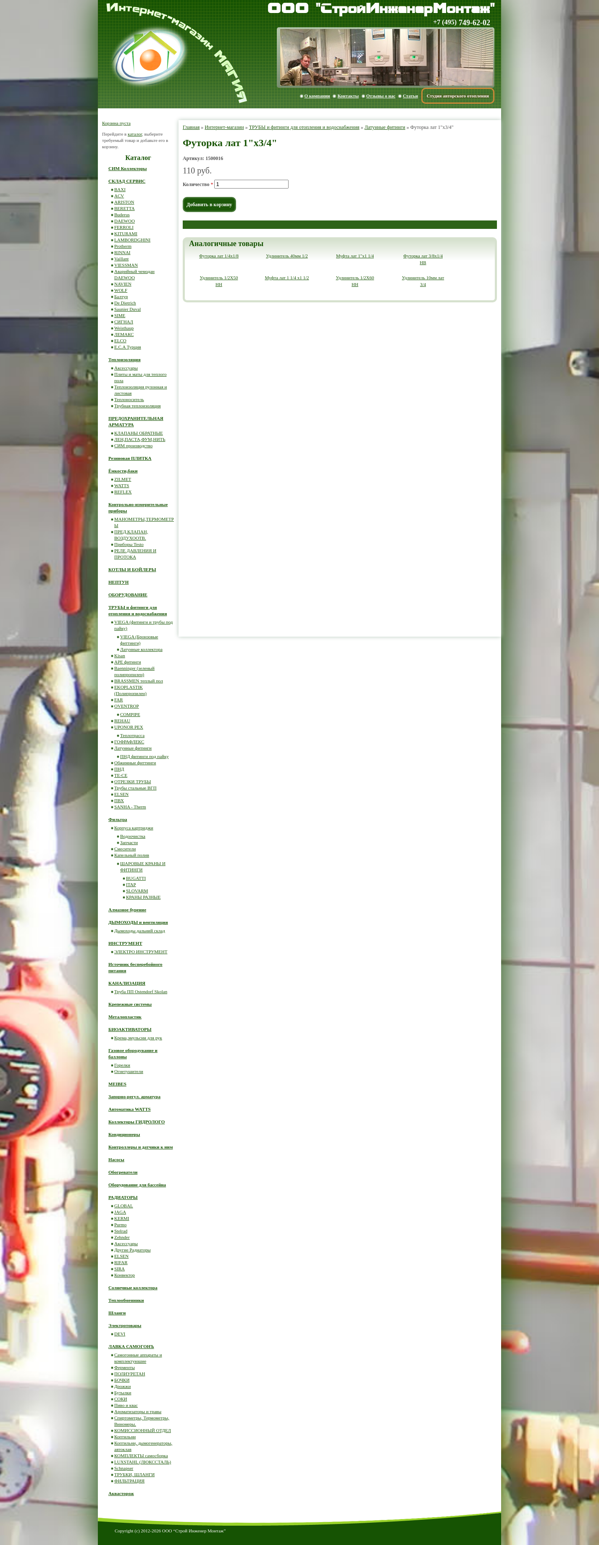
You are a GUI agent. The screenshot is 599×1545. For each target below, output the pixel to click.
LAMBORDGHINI (132, 239)
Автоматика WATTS (129, 1109)
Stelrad (120, 1230)
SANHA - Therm (130, 806)
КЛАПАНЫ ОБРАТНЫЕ (138, 432)
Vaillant (121, 258)
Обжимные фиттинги (135, 762)
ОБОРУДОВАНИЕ (127, 594)
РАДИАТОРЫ (123, 1197)
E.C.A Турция (127, 346)
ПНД (119, 768)
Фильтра (117, 819)
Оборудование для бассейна (137, 1184)
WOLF (120, 290)
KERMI (121, 1218)
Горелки (122, 1065)
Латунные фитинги (385, 127)
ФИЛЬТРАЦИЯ (129, 1480)
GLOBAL (123, 1205)
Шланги (117, 1312)
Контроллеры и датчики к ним (140, 1146)
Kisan (119, 655)
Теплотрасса (132, 735)
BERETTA (124, 208)
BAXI (120, 189)
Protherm (122, 246)
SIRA (119, 1268)
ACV (119, 195)
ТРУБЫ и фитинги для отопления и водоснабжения (304, 127)
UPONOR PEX (128, 726)
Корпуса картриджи (133, 827)
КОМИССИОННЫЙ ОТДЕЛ (142, 1430)
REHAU (122, 720)
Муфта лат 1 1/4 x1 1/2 (287, 277)
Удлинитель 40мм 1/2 (287, 255)
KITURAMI (125, 233)
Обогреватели (122, 1172)
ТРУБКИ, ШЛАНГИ (134, 1474)
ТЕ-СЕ (120, 775)
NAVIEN (122, 283)
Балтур (121, 296)
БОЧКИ (121, 1379)
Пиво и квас (126, 1405)
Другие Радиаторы (132, 1249)
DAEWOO (124, 220)
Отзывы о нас (380, 95)
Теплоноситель (129, 399)
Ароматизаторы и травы (137, 1411)
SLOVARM (137, 890)
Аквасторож (121, 1493)
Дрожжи (122, 1386)
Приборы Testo (129, 544)
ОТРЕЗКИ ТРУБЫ (132, 781)
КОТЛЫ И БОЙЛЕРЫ (132, 569)
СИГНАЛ (123, 321)
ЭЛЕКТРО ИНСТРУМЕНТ (141, 951)
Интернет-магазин (224, 127)
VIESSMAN (126, 265)
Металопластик (125, 1016)
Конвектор (124, 1274)
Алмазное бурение (127, 909)
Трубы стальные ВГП (135, 787)
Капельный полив (131, 855)
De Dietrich (125, 302)
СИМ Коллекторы (127, 168)
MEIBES (117, 1083)
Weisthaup (124, 328)
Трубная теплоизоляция (137, 405)
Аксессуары (126, 367)
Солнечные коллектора (133, 1287)
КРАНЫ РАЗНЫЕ (143, 897)
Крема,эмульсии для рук (138, 1037)
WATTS (121, 485)
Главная (191, 127)
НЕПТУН (118, 582)
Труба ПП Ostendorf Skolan (140, 991)
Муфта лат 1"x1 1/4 (355, 255)
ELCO (120, 340)
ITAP (131, 884)
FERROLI (124, 227)
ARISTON (124, 202)
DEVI (119, 1333)
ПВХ (119, 800)
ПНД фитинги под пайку (144, 756)
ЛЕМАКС (124, 334)
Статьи (410, 95)
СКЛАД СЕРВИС (126, 181)
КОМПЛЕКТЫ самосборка (141, 1455)
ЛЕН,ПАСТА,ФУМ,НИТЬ (140, 439)
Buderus (122, 214)
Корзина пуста (116, 123)
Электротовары (124, 1325)
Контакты (348, 95)
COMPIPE (130, 714)
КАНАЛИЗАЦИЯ (126, 983)
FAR (118, 699)
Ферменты (124, 1367)
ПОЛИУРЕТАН (129, 1373)
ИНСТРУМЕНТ (125, 943)
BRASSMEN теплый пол (138, 680)
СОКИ (120, 1398)
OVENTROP (126, 705)
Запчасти (129, 842)
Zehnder (122, 1237)
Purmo (120, 1224)
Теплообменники (126, 1300)
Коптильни (125, 1436)
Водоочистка (132, 836)
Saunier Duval (127, 309)
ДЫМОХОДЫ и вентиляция (138, 922)
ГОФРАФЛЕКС (129, 741)
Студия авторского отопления (458, 95)
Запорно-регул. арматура (134, 1096)
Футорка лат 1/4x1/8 (219, 255)
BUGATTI (136, 878)
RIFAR (121, 1262)
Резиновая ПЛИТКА (130, 458)
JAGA (120, 1211)
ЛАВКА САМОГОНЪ (131, 1346)
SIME (119, 315)
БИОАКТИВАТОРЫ (130, 1029)
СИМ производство (133, 445)
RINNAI (122, 252)
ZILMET (122, 479)
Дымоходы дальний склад (139, 930)
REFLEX (123, 491)
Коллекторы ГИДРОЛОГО (136, 1121)
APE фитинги (127, 661)
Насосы (116, 1159)
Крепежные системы (130, 1004)
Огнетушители (128, 1071)
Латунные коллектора (141, 649)
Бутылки (122, 1392)
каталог (135, 133)
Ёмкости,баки (123, 470)
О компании (317, 95)
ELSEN (121, 794)
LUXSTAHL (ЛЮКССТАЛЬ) (142, 1461)
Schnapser (123, 1468)
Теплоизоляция (124, 359)
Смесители (125, 848)
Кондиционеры (124, 1134)
